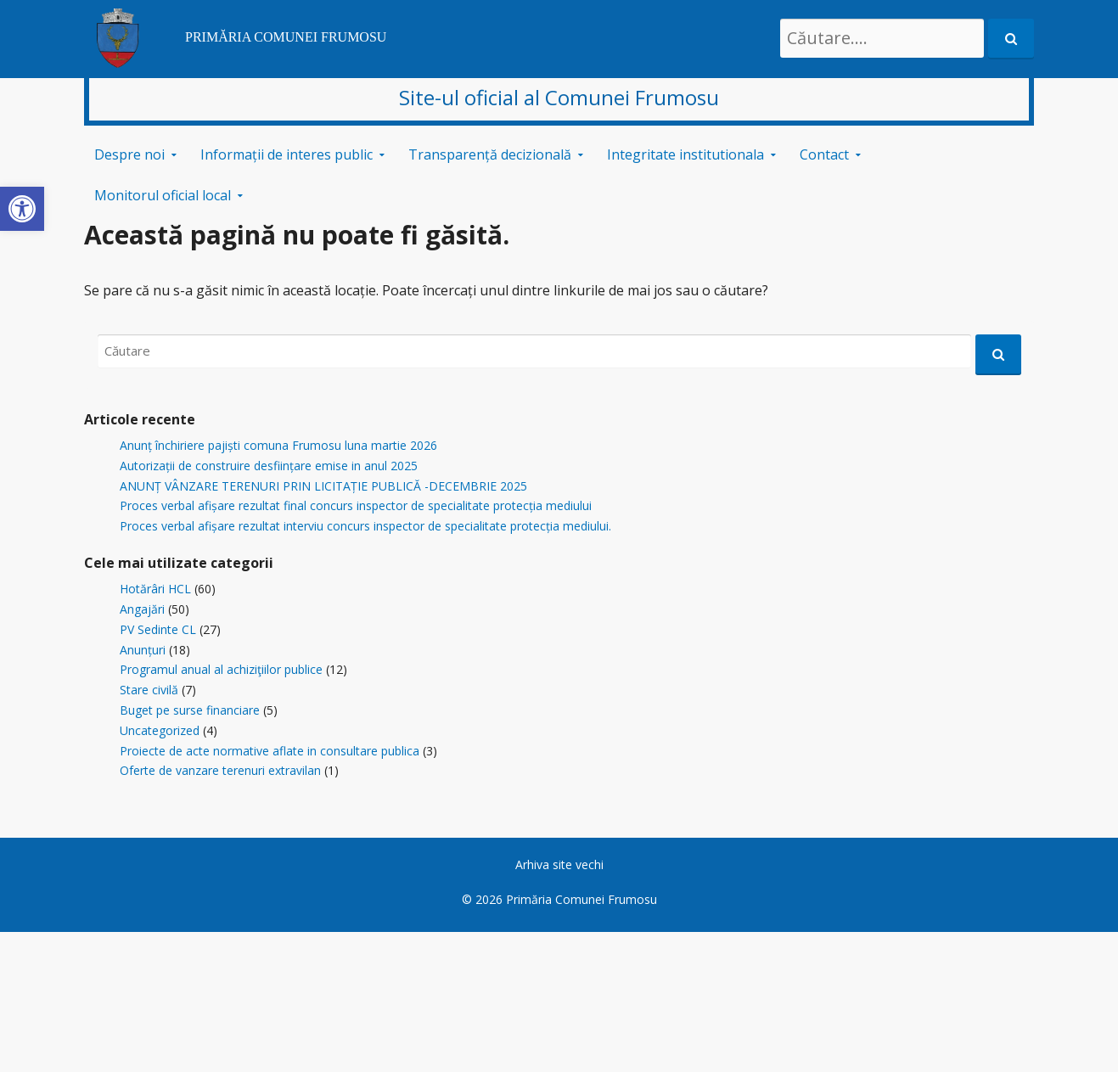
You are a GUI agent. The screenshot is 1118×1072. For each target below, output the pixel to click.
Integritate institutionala (685, 154)
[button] (22, 209)
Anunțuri (143, 650)
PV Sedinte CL (158, 629)
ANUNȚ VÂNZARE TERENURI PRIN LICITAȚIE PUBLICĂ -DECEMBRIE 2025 (323, 486)
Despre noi (129, 154)
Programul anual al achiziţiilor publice (221, 669)
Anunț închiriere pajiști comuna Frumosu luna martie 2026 (278, 445)
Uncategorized (159, 730)
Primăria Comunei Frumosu (581, 899)
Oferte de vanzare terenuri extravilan (220, 770)
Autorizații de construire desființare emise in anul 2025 (269, 465)
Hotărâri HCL (155, 589)
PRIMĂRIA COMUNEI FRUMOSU (285, 37)
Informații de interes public (286, 154)
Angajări (142, 609)
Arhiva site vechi (559, 864)
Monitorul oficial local (162, 195)
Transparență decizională (489, 154)
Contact (824, 154)
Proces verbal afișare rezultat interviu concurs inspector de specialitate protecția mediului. (365, 526)
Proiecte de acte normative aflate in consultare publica (269, 751)
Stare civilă (149, 690)
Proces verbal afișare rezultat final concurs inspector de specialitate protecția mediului (356, 505)
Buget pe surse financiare (190, 710)
